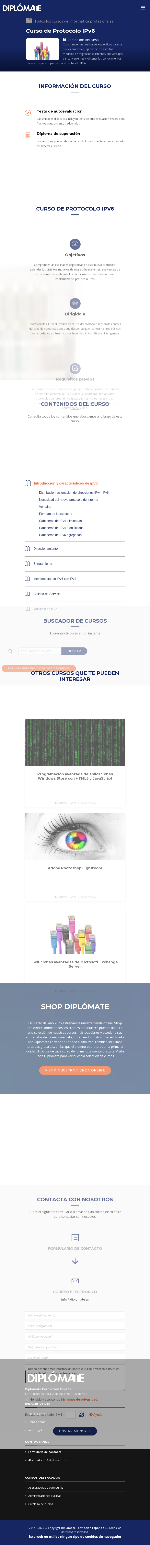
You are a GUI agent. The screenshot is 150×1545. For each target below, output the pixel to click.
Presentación (36, 1414)
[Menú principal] (143, 7)
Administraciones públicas (44, 1496)
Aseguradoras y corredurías (45, 1487)
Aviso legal (35, 1430)
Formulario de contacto (45, 1452)
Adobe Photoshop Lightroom (75, 924)
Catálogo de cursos (40, 1504)
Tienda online (36, 1422)
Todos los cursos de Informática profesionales (73, 21)
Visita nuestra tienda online (75, 1070)
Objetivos (75, 288)
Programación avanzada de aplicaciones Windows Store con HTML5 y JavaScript (75, 832)
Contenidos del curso (81, 40)
